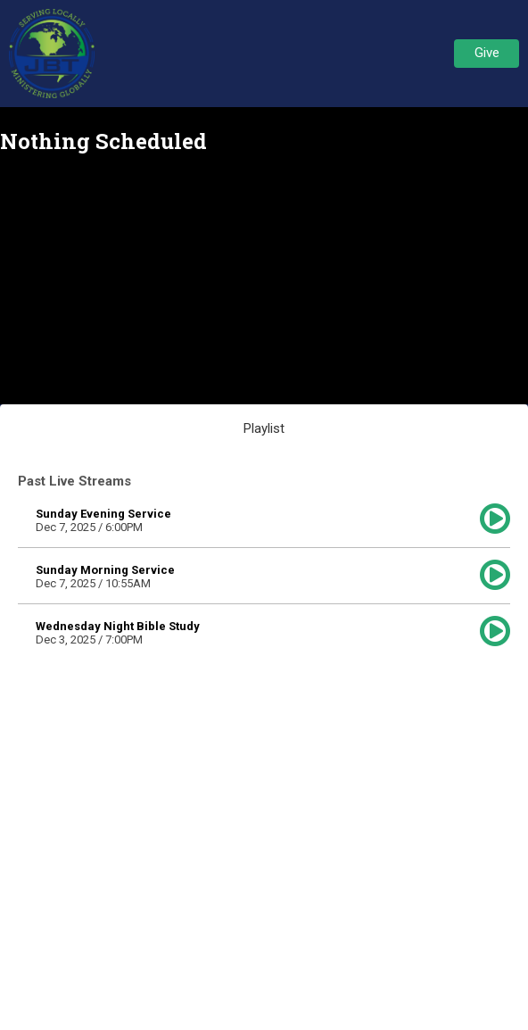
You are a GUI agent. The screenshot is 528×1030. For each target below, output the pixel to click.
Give (486, 53)
